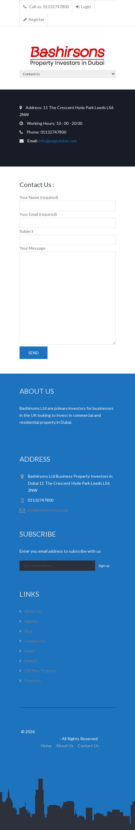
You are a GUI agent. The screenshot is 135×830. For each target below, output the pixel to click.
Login (83, 6)
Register (33, 19)
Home (29, 650)
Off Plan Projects (40, 670)
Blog (28, 630)
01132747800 (43, 131)
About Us (33, 611)
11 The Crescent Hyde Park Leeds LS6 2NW (66, 111)
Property (32, 680)
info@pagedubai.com (58, 140)
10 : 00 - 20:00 (51, 123)
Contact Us (34, 640)
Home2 (31, 660)
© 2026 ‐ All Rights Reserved (67, 735)
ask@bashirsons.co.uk (48, 509)
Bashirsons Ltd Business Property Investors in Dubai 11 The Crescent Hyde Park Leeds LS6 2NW (70, 483)
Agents (31, 621)
